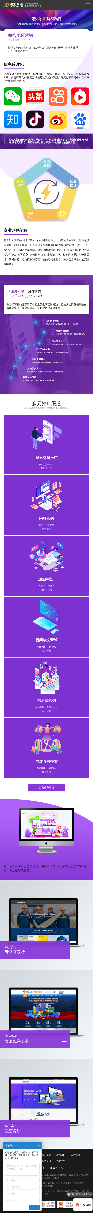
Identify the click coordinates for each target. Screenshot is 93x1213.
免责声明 (60, 1161)
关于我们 (75, 1155)
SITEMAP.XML (46, 1186)
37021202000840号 (64, 1183)
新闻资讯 (60, 1155)
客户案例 (46, 1155)
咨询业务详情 (46, 787)
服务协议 (46, 1161)
